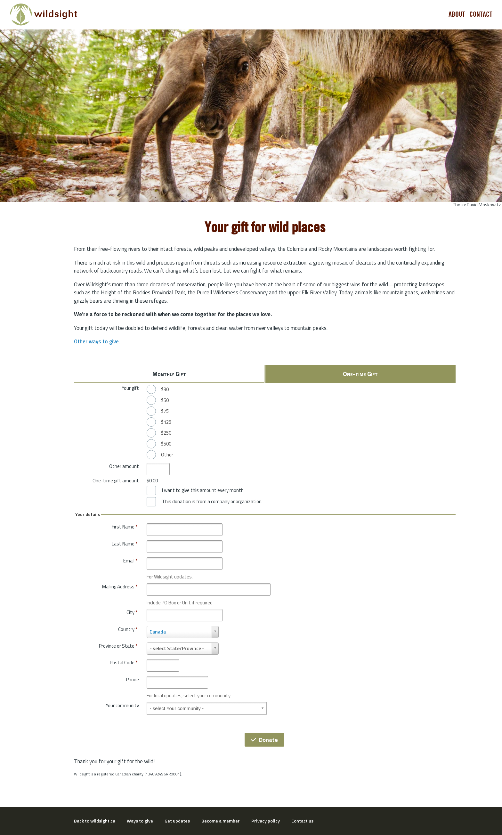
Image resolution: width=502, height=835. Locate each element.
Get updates (177, 820)
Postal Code (123, 662)
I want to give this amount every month (203, 490)
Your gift (130, 388)
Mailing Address (119, 586)
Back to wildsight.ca (94, 820)
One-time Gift (360, 374)
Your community (122, 705)
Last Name (124, 543)
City (131, 612)
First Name (124, 526)
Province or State (118, 646)
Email (130, 560)
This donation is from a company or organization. (212, 501)
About (457, 14)
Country (127, 629)
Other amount (124, 466)
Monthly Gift (169, 374)
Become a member (220, 820)
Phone (132, 679)
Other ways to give (96, 341)
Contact (480, 14)
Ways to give (140, 820)
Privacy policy (265, 820)
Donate (264, 739)
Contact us (302, 820)
